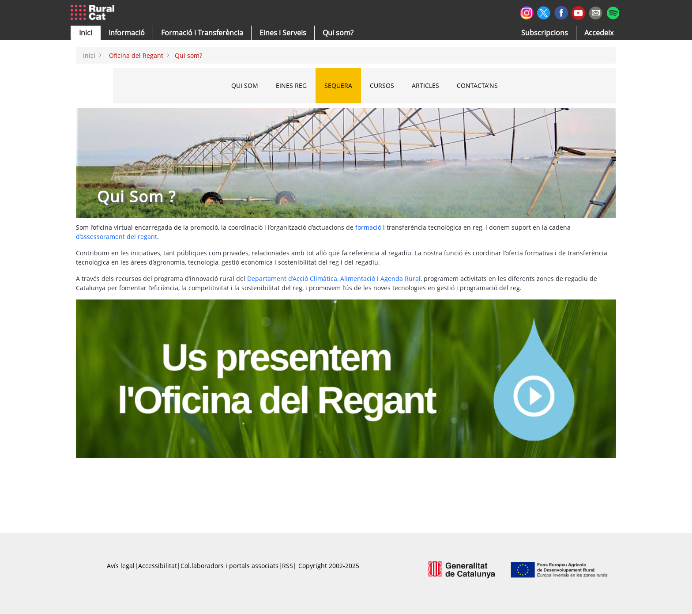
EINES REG (301, 85)
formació (367, 227)
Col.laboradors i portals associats (229, 565)
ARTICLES (436, 85)
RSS (287, 565)
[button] (85, 33)
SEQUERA (349, 85)
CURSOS (392, 85)
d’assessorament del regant (116, 236)
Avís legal (121, 565)
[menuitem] (202, 33)
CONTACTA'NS (487, 85)
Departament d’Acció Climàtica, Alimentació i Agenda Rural (334, 278)
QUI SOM (255, 85)
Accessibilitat (157, 565)
